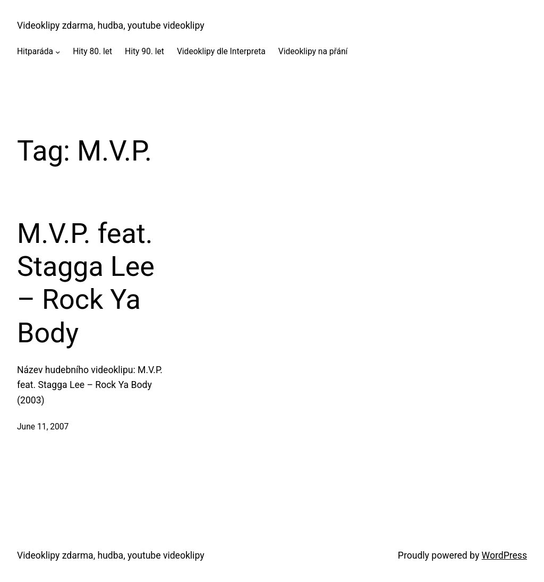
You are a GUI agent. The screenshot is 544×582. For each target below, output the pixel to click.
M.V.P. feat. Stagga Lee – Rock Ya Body (86, 283)
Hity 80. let (92, 51)
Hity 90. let (144, 51)
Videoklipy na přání (313, 51)
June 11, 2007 (43, 427)
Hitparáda (35, 51)
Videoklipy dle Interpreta (221, 51)
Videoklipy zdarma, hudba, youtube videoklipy (110, 25)
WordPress (504, 555)
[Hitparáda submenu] (57, 51)
